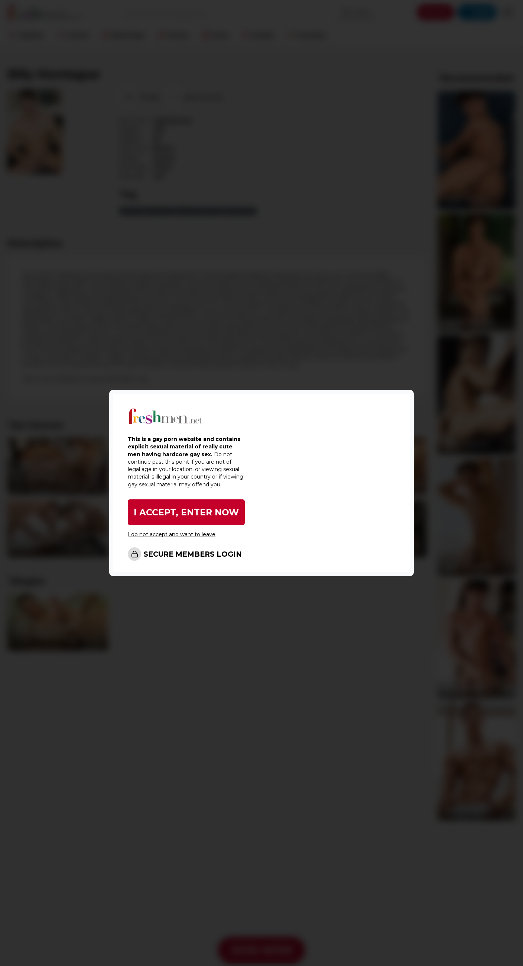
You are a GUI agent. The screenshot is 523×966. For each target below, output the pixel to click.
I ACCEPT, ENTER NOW (186, 512)
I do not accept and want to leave (171, 534)
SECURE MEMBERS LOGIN (192, 554)
